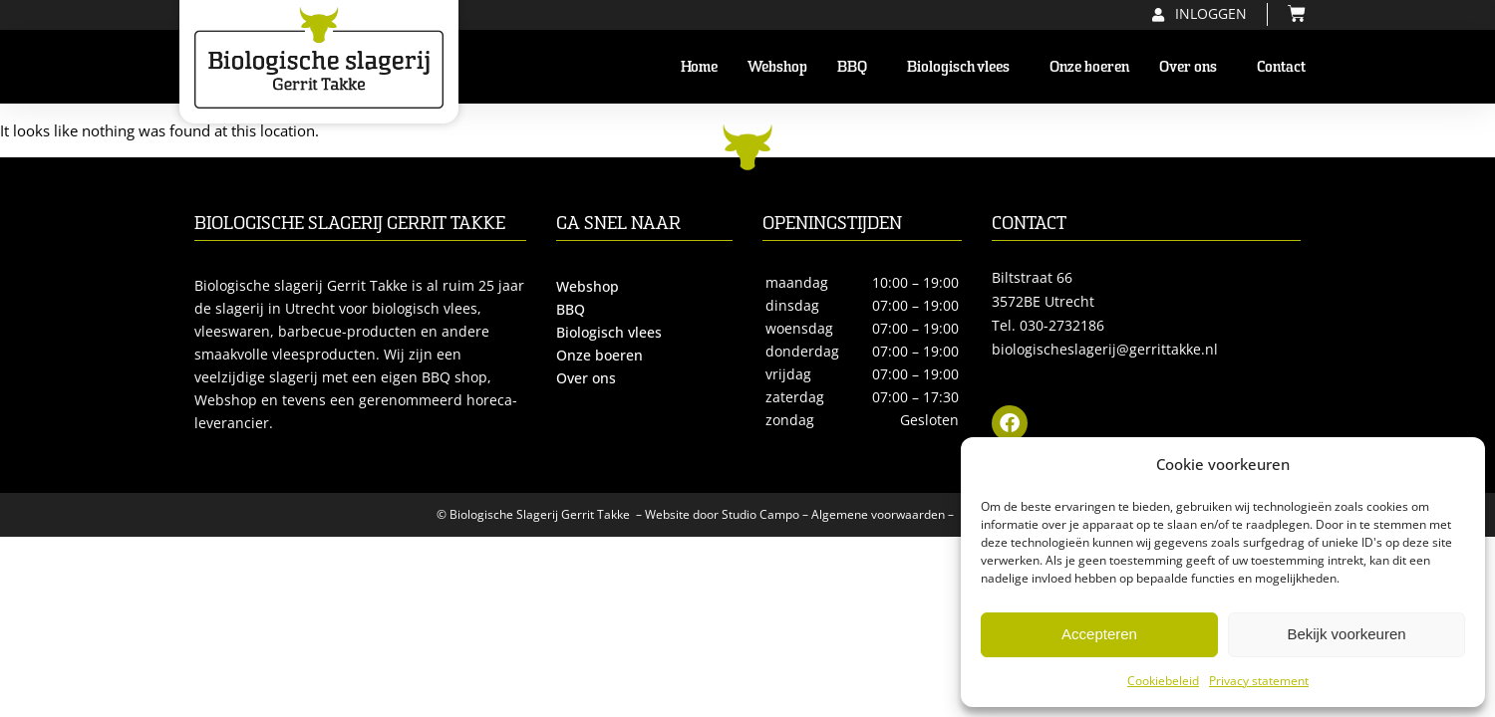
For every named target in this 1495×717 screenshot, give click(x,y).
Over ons (1193, 67)
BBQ (857, 67)
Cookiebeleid (1163, 680)
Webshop (777, 67)
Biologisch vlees (963, 67)
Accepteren (1099, 633)
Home (699, 67)
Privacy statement (1259, 680)
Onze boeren (1089, 67)
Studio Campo (760, 514)
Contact (1281, 67)
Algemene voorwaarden (878, 514)
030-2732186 (1062, 325)
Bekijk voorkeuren (1346, 633)
